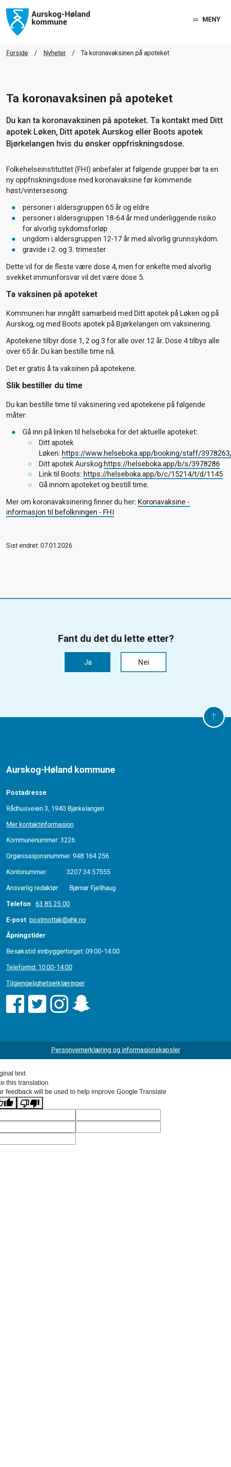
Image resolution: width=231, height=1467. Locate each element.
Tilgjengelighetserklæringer (45, 983)
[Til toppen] (214, 717)
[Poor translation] (30, 1103)
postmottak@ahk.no (57, 920)
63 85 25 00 (53, 904)
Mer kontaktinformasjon (40, 824)
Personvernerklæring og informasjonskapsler (115, 1050)
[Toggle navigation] (206, 20)
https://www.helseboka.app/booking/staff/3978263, (146, 453)
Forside (17, 53)
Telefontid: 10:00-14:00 (39, 967)
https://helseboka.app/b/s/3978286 (162, 463)
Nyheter (54, 53)
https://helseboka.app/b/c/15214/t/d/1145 (153, 474)
